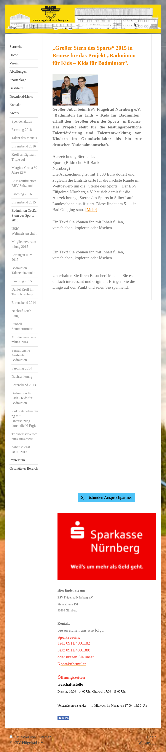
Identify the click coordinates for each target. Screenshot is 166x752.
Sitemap (44, 737)
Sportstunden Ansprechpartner (106, 497)
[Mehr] (91, 209)
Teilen (63, 718)
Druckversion (23, 737)
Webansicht (147, 743)
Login (151, 737)
